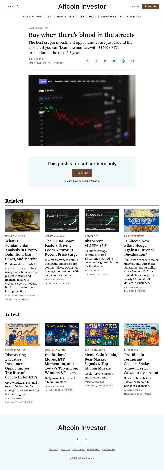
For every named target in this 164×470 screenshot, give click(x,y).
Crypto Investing (111, 17)
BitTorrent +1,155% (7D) (96, 243)
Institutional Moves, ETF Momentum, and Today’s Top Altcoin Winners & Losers (61, 363)
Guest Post (93, 449)
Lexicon (65, 449)
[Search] (17, 6)
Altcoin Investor (82, 6)
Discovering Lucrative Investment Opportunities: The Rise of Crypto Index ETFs (21, 366)
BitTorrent (91, 236)
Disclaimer (78, 449)
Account (53, 449)
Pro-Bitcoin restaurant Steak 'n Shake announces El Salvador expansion (141, 363)
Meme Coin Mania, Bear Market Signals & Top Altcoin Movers (101, 361)
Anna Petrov (92, 270)
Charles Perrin (133, 390)
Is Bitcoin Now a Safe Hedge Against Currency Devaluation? (139, 247)
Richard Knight (38, 59)
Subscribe (150, 6)
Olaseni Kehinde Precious (20, 295)
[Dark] (9, 6)
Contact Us (108, 449)
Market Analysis (38, 28)
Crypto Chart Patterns (61, 17)
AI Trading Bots (32, 17)
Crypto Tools (88, 17)
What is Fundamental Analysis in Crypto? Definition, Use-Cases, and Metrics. (22, 249)
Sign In (135, 6)
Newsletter (134, 17)
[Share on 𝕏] (87, 61)
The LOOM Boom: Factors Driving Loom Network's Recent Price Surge (61, 247)
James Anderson (54, 279)
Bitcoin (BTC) (131, 350)
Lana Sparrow (13, 398)
